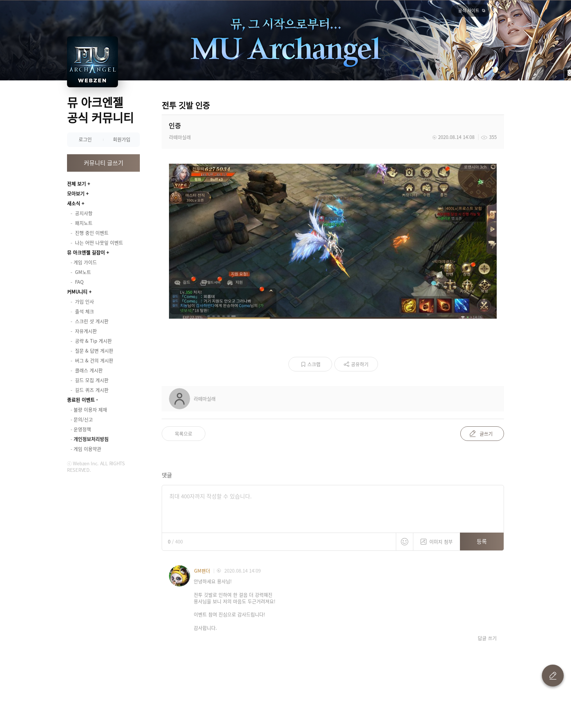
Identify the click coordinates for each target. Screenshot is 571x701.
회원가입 (121, 139)
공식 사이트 (468, 10)
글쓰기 (486, 433)
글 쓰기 (553, 675)
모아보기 (75, 193)
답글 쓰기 (487, 638)
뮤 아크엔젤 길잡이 (86, 252)
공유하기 (360, 364)
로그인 (85, 139)
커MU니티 (77, 291)
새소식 (73, 203)
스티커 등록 (404, 541)
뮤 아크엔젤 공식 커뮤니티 (100, 109)
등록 (482, 541)
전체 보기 (76, 183)
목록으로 (183, 433)
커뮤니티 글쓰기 (103, 162)
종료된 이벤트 (81, 399)
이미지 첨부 (436, 539)
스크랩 (313, 364)
